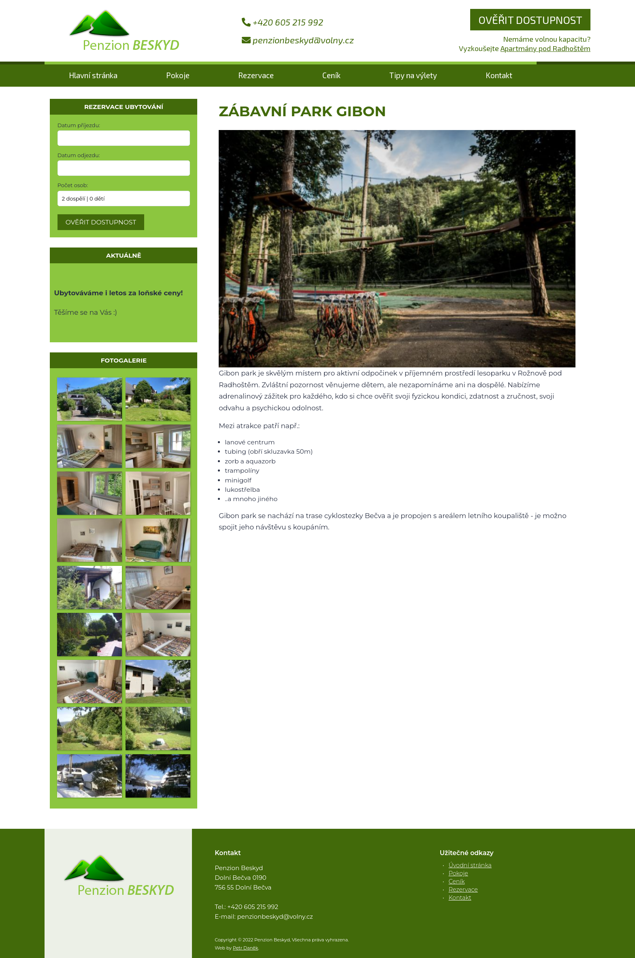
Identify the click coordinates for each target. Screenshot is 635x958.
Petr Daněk (245, 948)
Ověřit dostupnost (530, 19)
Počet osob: (73, 185)
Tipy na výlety (413, 75)
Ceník (331, 75)
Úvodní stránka (470, 865)
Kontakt (499, 75)
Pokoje (178, 75)
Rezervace (256, 75)
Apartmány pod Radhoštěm (545, 48)
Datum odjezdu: (79, 155)
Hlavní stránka (93, 75)
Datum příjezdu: (79, 125)
